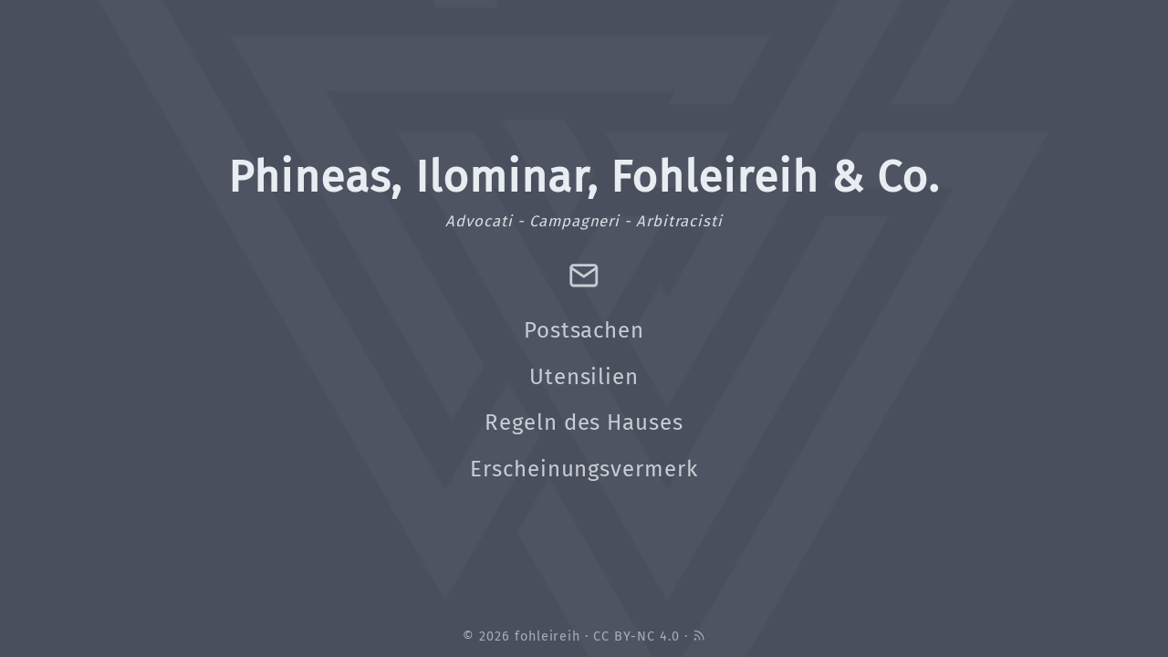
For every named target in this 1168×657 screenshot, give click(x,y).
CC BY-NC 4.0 (636, 636)
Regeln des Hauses (584, 422)
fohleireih (548, 636)
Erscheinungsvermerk (584, 469)
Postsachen (584, 330)
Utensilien (584, 377)
